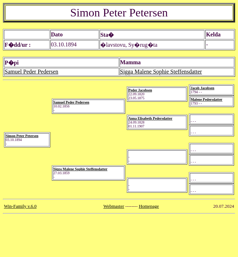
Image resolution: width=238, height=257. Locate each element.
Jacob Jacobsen (202, 88)
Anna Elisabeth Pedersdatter (150, 118)
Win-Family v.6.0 (20, 206)
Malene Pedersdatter (206, 99)
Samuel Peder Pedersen (31, 72)
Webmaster (113, 206)
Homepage (149, 206)
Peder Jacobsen (140, 90)
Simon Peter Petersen (22, 136)
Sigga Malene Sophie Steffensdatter (161, 72)
